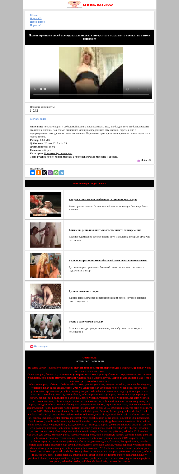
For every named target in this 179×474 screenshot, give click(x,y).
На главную (39, 346)
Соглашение (82, 360)
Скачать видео (38, 118)
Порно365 (36, 18)
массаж (67, 156)
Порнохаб (35, 25)
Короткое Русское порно (58, 153)
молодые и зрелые (106, 156)
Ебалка (34, 15)
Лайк (144, 160)
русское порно (45, 156)
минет (58, 156)
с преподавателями (84, 156)
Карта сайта (97, 360)
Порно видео (37, 21)
